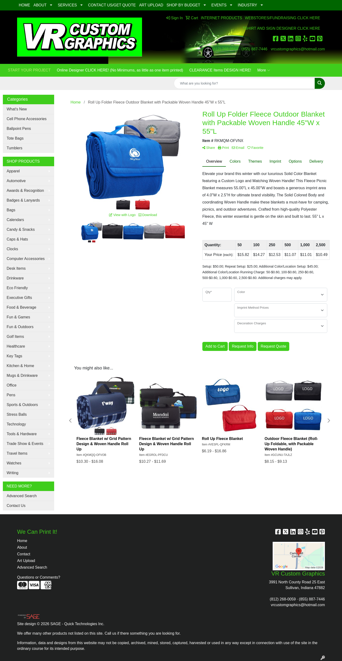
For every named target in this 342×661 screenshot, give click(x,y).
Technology (16, 424)
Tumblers (14, 148)
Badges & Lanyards (23, 200)
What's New (17, 109)
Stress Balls (17, 414)
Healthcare (16, 346)
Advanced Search (22, 496)
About (22, 547)
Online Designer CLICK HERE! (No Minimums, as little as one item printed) (120, 70)
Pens (11, 395)
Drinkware (15, 278)
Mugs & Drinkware (22, 375)
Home (22, 541)
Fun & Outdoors (20, 327)
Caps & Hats (17, 239)
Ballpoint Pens (19, 129)
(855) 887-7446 (254, 49)
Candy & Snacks (21, 229)
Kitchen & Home (20, 366)
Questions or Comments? (38, 577)
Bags (11, 210)
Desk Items (16, 268)
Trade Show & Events (25, 444)
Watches (14, 463)
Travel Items (17, 453)
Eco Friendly (17, 288)
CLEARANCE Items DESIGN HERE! (220, 70)
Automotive (16, 181)
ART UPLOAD (151, 5)
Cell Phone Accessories (27, 119)
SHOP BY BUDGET (183, 5)
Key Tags (14, 356)
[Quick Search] (244, 83)
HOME (24, 5)
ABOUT (40, 5)
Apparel (13, 171)
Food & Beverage (21, 307)
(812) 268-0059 (225, 49)
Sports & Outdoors (22, 405)
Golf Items (15, 337)
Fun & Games (18, 317)
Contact (23, 554)
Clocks (12, 249)
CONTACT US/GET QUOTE (112, 5)
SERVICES (67, 5)
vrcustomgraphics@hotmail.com (298, 49)
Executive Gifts (19, 298)
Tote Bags (15, 138)
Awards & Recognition (25, 191)
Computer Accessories (26, 259)
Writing (13, 473)
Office (12, 385)
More (263, 70)
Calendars (15, 220)
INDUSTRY (247, 5)
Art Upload (26, 561)
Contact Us (16, 506)
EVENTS (219, 5)
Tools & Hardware (22, 434)
